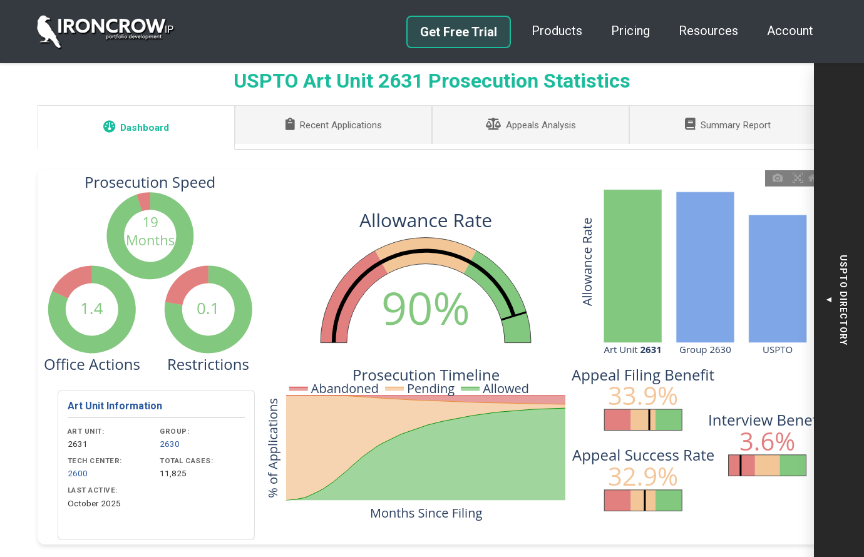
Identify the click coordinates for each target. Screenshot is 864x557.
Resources (708, 30)
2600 (78, 473)
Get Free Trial (458, 31)
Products (557, 30)
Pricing (630, 30)
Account (790, 30)
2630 (170, 444)
